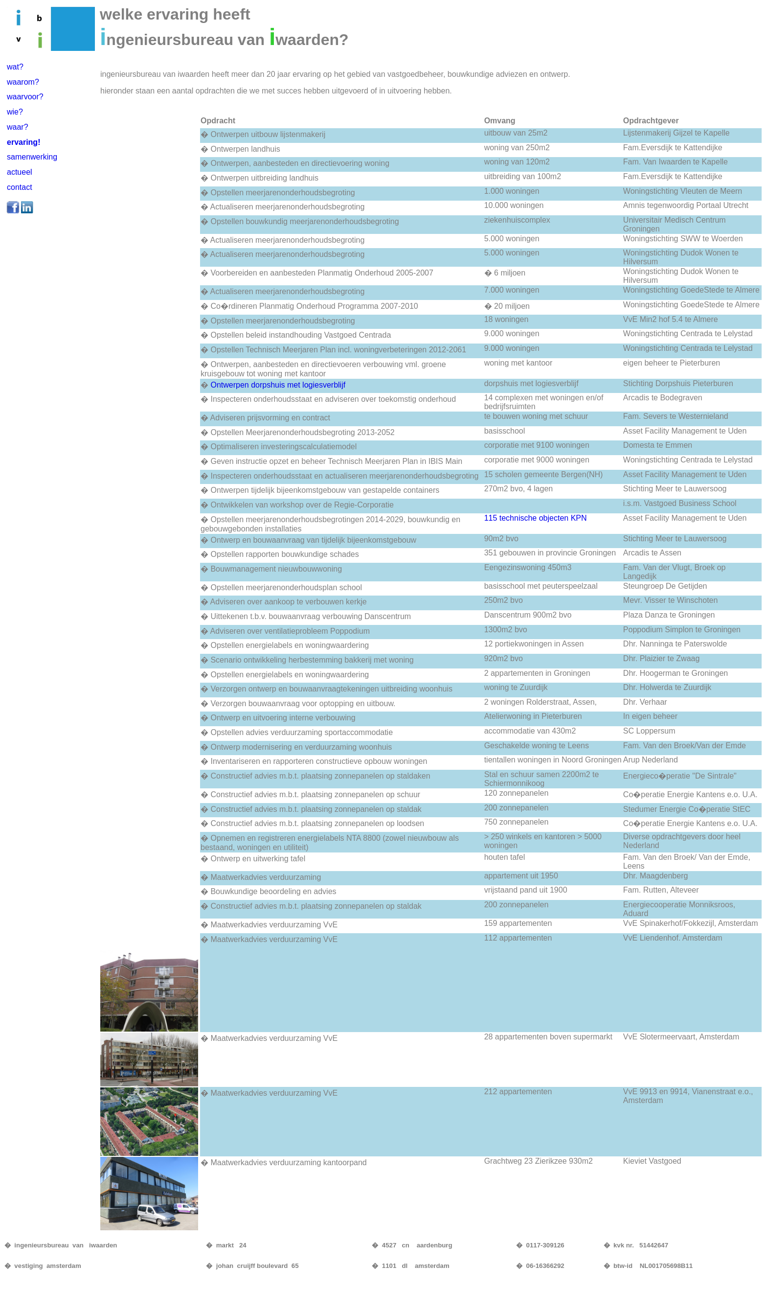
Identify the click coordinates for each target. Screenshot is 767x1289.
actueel (19, 172)
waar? (17, 127)
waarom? (23, 82)
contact (19, 187)
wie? (15, 112)
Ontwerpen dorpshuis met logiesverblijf (277, 385)
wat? (15, 67)
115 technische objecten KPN (535, 518)
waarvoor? (25, 96)
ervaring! (23, 142)
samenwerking (32, 157)
